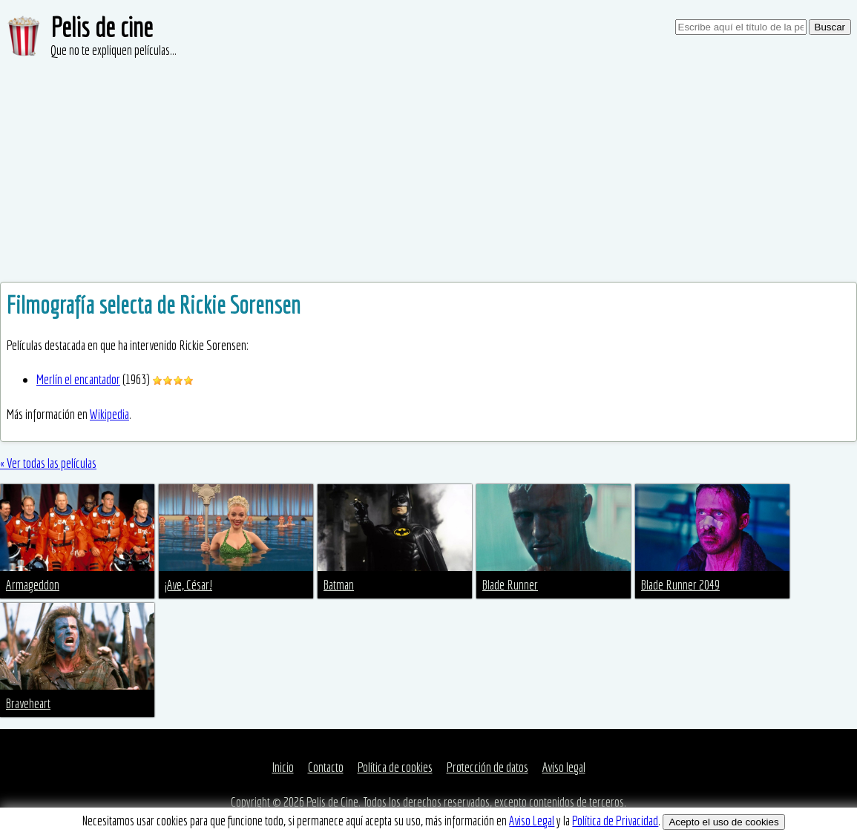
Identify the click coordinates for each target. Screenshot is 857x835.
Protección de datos (487, 767)
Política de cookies (395, 767)
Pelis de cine (101, 27)
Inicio (283, 767)
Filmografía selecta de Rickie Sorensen (154, 304)
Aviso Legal (531, 820)
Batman (339, 585)
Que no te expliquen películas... (113, 50)
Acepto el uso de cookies (723, 822)
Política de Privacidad (615, 820)
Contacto (326, 767)
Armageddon (32, 585)
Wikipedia (109, 414)
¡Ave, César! (188, 585)
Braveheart (28, 703)
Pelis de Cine (332, 802)
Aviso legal (563, 767)
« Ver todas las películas (48, 463)
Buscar (830, 27)
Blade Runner (510, 585)
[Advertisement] (428, 170)
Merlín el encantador (78, 379)
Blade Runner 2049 (680, 585)
